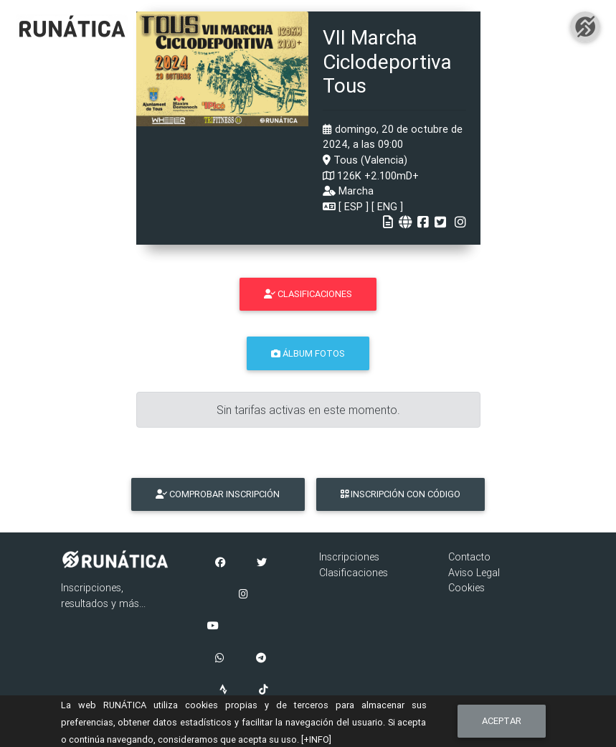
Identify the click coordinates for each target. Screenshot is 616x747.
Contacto (469, 556)
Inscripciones (349, 556)
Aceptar (501, 721)
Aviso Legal (474, 572)
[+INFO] (316, 739)
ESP (353, 206)
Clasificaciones (353, 572)
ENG (387, 206)
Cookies (466, 587)
